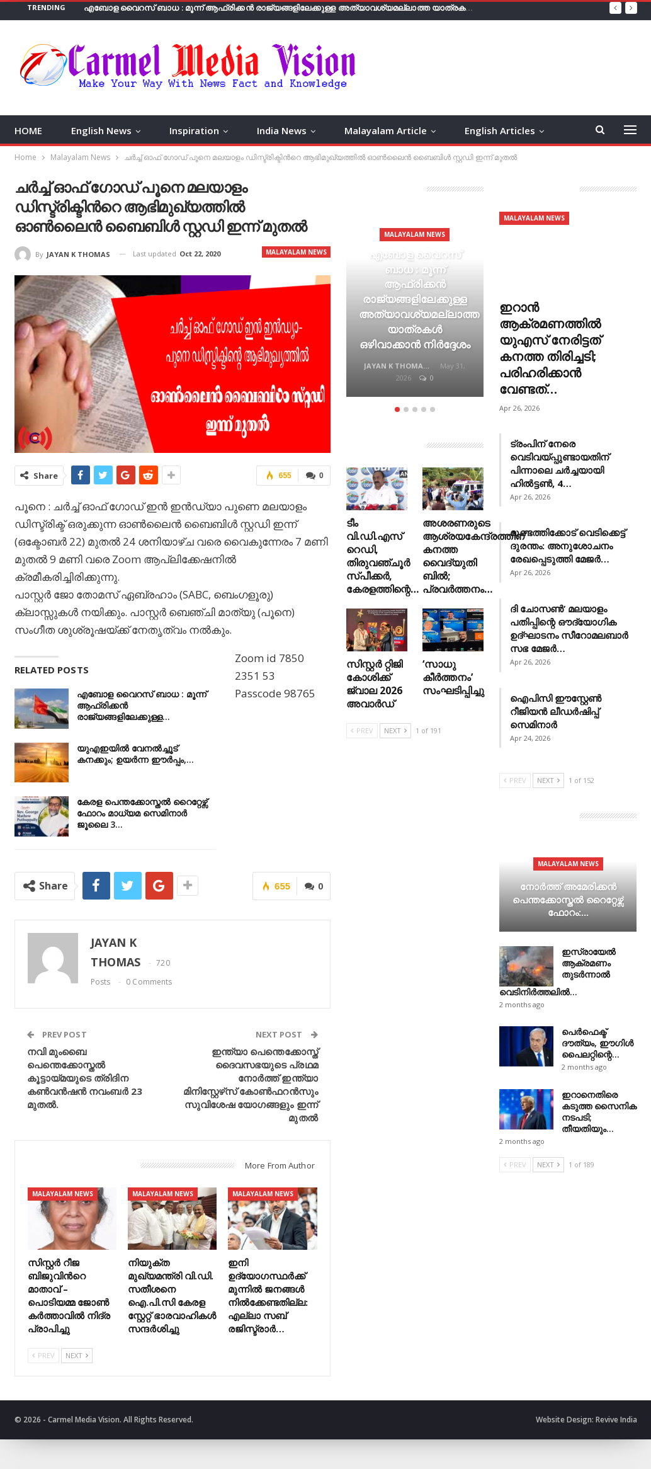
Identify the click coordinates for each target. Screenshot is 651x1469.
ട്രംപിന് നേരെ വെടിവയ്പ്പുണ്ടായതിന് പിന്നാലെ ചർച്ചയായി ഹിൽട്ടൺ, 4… (559, 463)
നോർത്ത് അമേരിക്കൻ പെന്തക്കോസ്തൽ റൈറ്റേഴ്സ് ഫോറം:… (567, 899)
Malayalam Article (385, 130)
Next (76, 1355)
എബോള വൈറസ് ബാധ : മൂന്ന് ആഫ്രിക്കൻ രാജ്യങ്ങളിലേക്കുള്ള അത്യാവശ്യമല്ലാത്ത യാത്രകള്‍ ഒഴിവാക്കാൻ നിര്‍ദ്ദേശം (322, 7)
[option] (415, 306)
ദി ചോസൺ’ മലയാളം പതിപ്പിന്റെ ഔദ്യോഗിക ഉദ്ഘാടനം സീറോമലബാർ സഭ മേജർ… (569, 628)
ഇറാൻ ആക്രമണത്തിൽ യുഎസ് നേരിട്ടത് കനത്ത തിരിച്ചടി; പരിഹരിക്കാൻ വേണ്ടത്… (550, 348)
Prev (43, 1355)
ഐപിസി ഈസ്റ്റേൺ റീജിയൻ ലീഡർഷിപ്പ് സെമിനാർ (555, 711)
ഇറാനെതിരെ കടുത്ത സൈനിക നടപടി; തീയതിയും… (599, 1112)
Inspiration (194, 130)
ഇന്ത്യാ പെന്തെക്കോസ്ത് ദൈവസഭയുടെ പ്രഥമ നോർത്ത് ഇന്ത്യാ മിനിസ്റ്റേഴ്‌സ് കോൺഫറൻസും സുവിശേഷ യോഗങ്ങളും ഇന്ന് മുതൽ (250, 1084)
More (477, 130)
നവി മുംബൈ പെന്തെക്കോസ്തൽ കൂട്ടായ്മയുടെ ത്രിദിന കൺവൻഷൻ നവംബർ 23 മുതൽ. (84, 1078)
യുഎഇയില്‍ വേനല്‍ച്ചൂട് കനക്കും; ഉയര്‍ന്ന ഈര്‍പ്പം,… (135, 753)
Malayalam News (296, 252)
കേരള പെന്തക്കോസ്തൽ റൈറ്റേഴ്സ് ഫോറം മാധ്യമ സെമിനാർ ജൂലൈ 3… (142, 813)
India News (282, 130)
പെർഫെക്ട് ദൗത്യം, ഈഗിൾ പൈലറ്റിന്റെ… (597, 1043)
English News (101, 130)
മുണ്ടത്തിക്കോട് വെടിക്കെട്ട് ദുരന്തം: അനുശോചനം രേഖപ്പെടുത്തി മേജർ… (567, 545)
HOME (28, 130)
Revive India (616, 1419)
